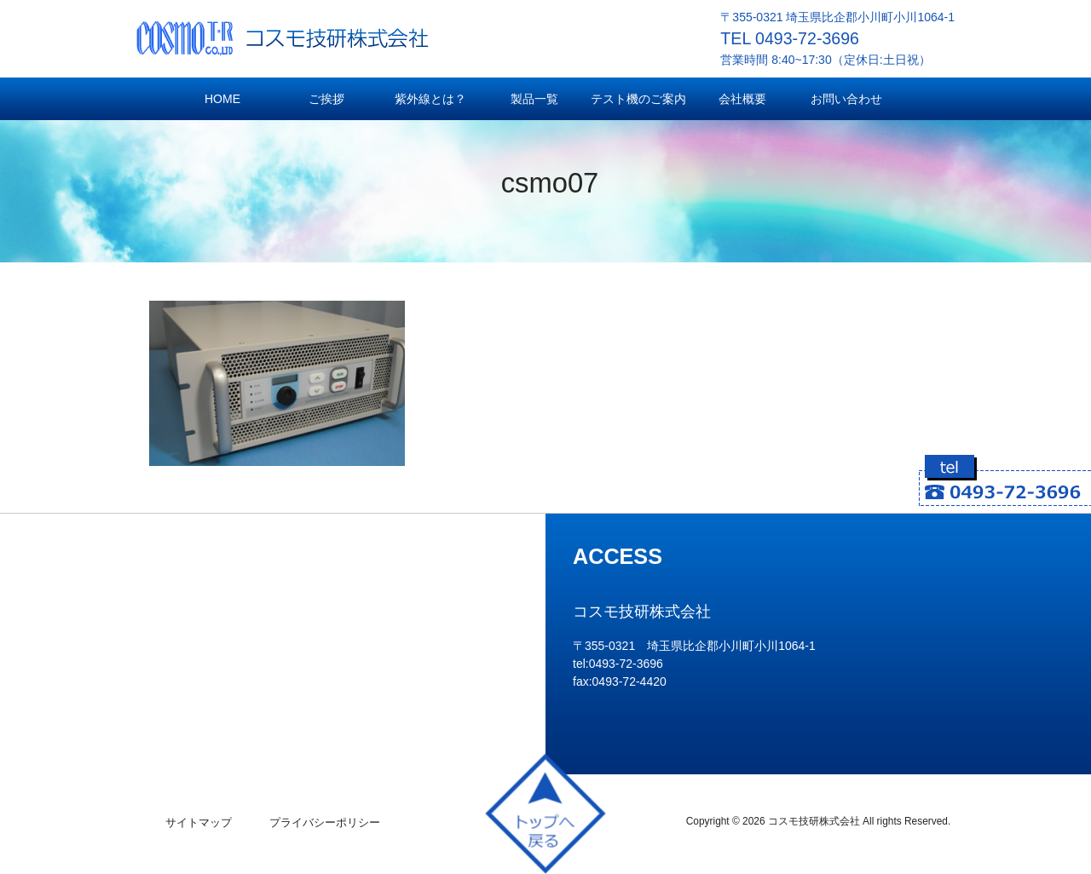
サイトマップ (198, 822)
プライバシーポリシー (324, 822)
